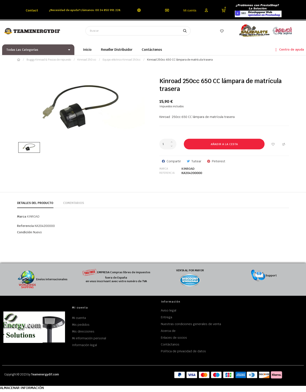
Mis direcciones (83, 331)
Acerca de (168, 331)
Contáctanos (170, 344)
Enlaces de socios (174, 338)
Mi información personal (89, 338)
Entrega (166, 317)
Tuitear (196, 161)
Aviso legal (168, 310)
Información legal (84, 345)
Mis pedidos (80, 325)
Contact (32, 10)
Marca (163, 168)
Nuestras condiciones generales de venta (191, 324)
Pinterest (218, 161)
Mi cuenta (189, 10)
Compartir (174, 161)
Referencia (166, 173)
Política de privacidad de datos (183, 351)
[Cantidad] (167, 144)
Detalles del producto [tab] (35, 203)
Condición (24, 232)
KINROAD (187, 169)
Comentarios (73, 203)
